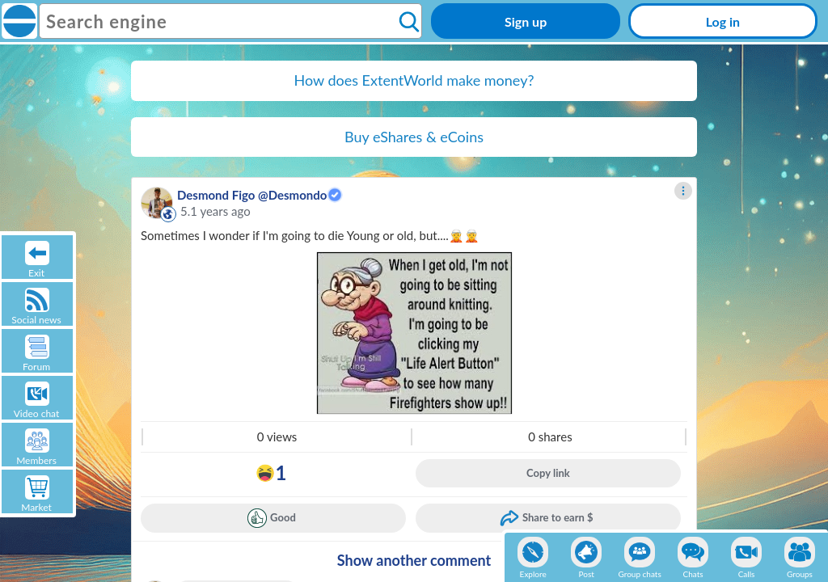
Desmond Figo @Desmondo (252, 195)
